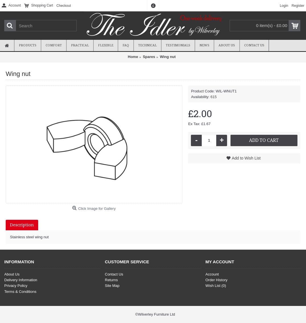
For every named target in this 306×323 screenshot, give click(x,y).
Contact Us (114, 274)
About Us (11, 274)
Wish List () (215, 285)
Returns (111, 280)
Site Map (112, 285)
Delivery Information (20, 280)
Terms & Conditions (20, 291)
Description (22, 224)
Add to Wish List (246, 158)
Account (212, 274)
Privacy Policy (15, 285)
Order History (216, 280)
